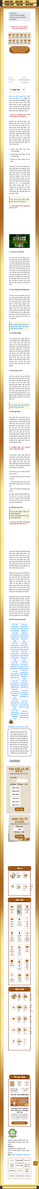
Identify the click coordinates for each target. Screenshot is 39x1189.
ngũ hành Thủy (17, 183)
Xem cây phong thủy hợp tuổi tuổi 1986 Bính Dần (15, 693)
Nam (20, 784)
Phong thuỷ (9, 4)
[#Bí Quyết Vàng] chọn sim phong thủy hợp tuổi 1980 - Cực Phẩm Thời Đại (20, 326)
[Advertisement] (19, 65)
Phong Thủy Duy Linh (18, 727)
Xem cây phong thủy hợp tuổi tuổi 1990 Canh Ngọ (24, 637)
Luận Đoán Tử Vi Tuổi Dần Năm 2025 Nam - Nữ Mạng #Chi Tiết (19, 1110)
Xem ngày (29, 4)
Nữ (25, 784)
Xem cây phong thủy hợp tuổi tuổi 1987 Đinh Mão (15, 704)
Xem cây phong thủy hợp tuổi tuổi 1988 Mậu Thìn (15, 714)
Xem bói (19, 4)
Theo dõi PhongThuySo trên (24, 80)
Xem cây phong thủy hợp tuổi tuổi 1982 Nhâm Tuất (15, 656)
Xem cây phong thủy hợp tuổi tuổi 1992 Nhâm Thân (24, 656)
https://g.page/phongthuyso (20, 1154)
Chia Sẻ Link (16, 761)
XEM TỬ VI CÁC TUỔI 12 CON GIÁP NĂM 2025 (19, 27)
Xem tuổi (19, 1)
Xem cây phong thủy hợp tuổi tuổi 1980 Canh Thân (15, 637)
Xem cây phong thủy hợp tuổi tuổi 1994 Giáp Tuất (24, 674)
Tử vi (27, 1)
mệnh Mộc (23, 136)
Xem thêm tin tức (19, 1123)
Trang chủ (9, 1)
